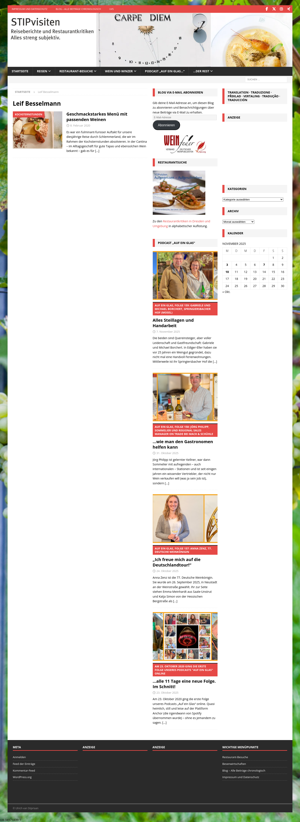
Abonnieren (166, 125)
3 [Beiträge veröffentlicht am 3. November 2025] (227, 264)
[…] (97, 151)
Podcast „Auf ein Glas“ (176, 243)
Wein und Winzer (119, 71)
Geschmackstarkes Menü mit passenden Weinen (96, 116)
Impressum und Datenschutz (29, 9)
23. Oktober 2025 (168, 692)
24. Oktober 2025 (168, 571)
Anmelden (19, 757)
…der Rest (201, 71)
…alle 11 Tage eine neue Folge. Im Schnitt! (185, 676)
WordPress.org (22, 777)
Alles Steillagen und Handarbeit (185, 315)
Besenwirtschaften (234, 763)
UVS (111, 9)
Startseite (20, 71)
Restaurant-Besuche (76, 71)
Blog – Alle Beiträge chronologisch (78, 9)
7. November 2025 (168, 331)
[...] (215, 361)
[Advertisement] (254, 152)
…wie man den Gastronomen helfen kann (185, 436)
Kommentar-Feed (24, 770)
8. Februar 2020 (80, 125)
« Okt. (226, 292)
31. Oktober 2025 (168, 453)
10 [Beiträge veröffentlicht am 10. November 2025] (227, 272)
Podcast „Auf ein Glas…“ (165, 71)
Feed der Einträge (24, 763)
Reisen (42, 71)
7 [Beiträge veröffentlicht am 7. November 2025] (264, 264)
